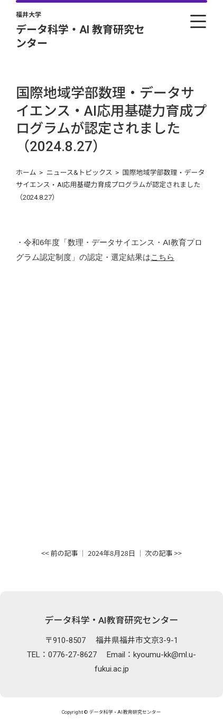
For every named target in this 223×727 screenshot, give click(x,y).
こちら (162, 257)
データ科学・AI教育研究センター (112, 620)
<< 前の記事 (59, 553)
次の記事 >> (163, 553)
